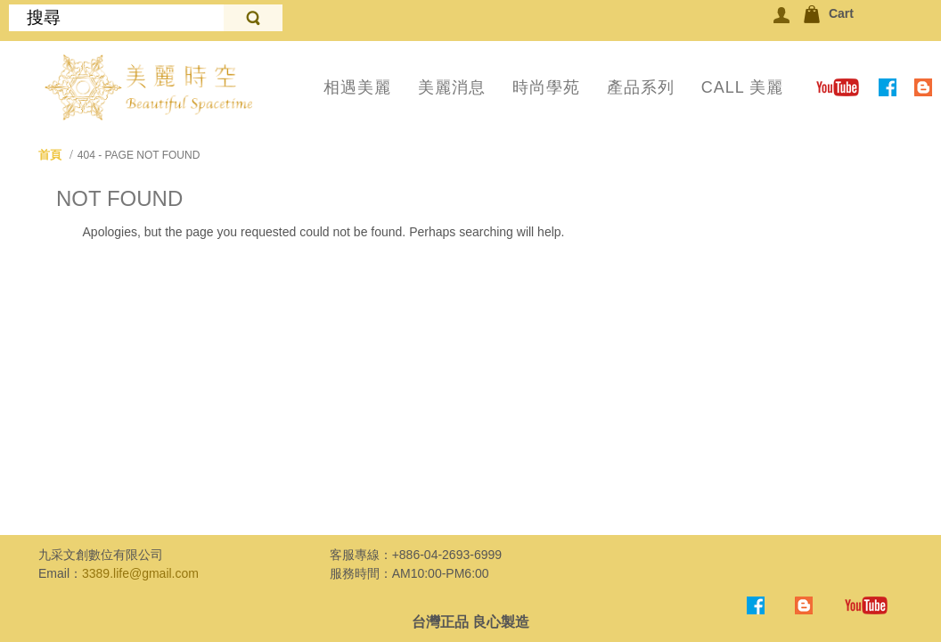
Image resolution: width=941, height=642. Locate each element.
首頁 (49, 154)
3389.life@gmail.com (140, 573)
